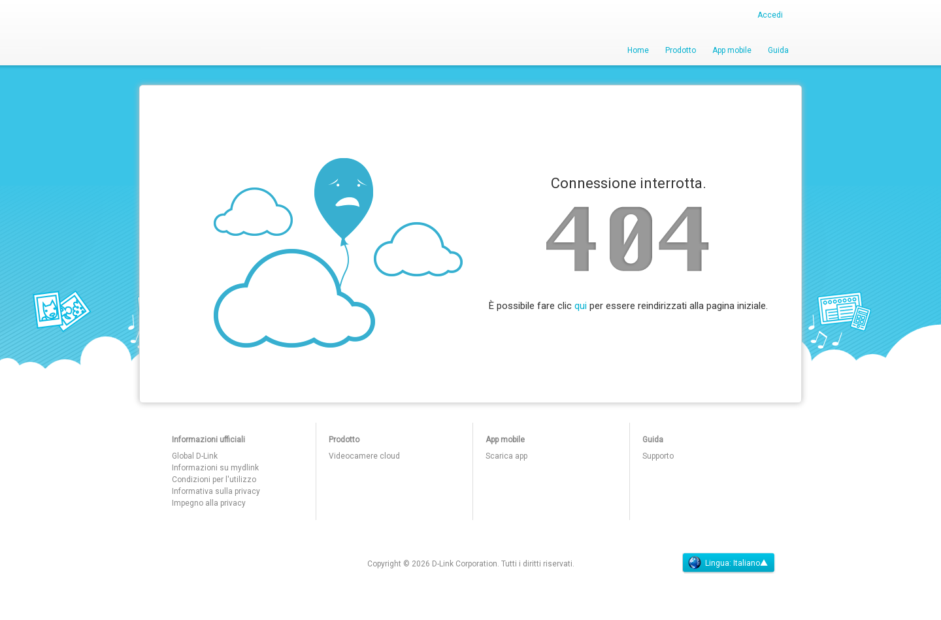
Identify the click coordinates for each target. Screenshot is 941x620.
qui (580, 306)
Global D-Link (195, 456)
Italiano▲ (750, 563)
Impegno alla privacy (209, 503)
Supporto (658, 456)
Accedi (770, 15)
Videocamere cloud (364, 456)
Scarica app (506, 456)
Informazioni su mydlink (215, 467)
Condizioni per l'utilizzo (214, 479)
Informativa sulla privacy (216, 491)
